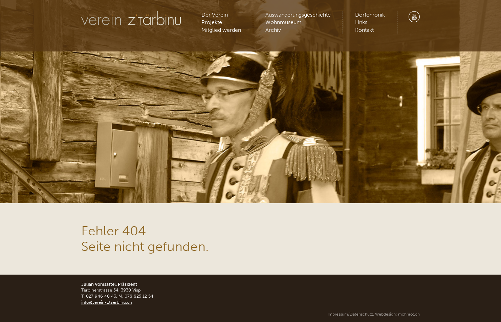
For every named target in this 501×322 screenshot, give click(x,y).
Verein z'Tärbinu (131, 18)
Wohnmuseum (283, 22)
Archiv (273, 30)
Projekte (211, 22)
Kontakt (364, 30)
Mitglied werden (221, 30)
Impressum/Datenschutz (350, 314)
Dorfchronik (370, 15)
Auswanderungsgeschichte (298, 15)
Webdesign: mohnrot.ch (397, 314)
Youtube (414, 17)
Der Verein (214, 15)
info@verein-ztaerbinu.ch (106, 302)
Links (361, 22)
